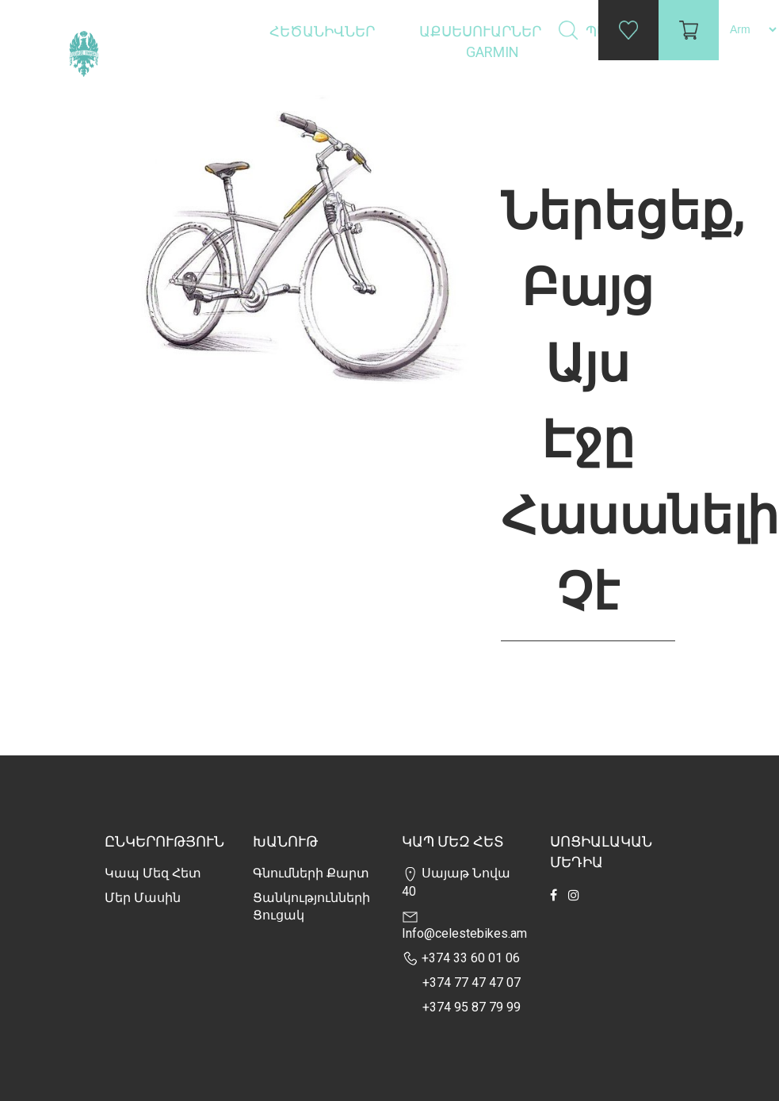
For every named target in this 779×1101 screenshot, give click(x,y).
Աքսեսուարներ (481, 31)
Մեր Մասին (143, 897)
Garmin (492, 52)
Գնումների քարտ (311, 873)
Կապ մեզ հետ (153, 873)
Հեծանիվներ (323, 31)
